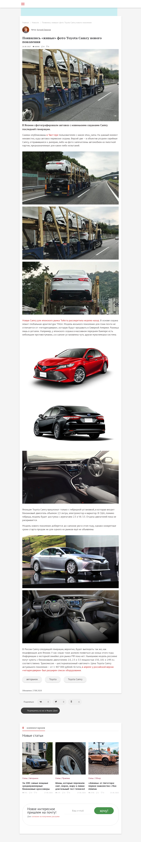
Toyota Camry (75, 679)
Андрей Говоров (44, 29)
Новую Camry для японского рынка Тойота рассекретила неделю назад (60, 320)
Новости (35, 22)
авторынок (32, 679)
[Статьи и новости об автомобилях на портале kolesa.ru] (36, 3)
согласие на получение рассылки (45, 816)
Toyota (52, 679)
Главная (25, 22)
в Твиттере (52, 134)
